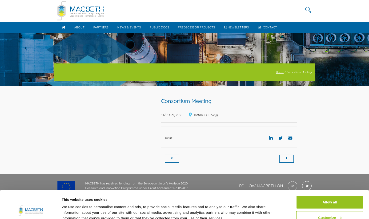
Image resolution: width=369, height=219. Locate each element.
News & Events (129, 27)
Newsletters (236, 27)
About (79, 27)
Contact (267, 27)
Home (280, 72)
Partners (100, 27)
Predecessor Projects (196, 27)
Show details (73, 205)
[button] (308, 9)
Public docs (159, 27)
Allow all (330, 176)
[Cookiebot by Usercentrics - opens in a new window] (30, 209)
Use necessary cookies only (329, 206)
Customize (330, 191)
